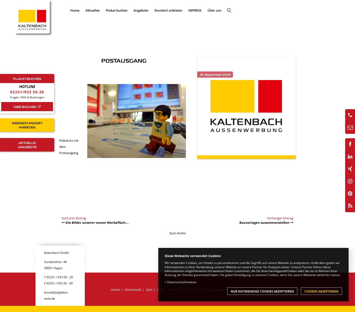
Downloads (133, 289)
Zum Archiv (177, 233)
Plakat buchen (116, 10)
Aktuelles (93, 10)
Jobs (149, 289)
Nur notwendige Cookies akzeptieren (262, 291)
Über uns (214, 10)
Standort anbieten (168, 10)
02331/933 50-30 (27, 91)
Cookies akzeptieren (321, 291)
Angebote (141, 10)
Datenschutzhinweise (181, 282)
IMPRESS (194, 10)
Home (74, 10)
